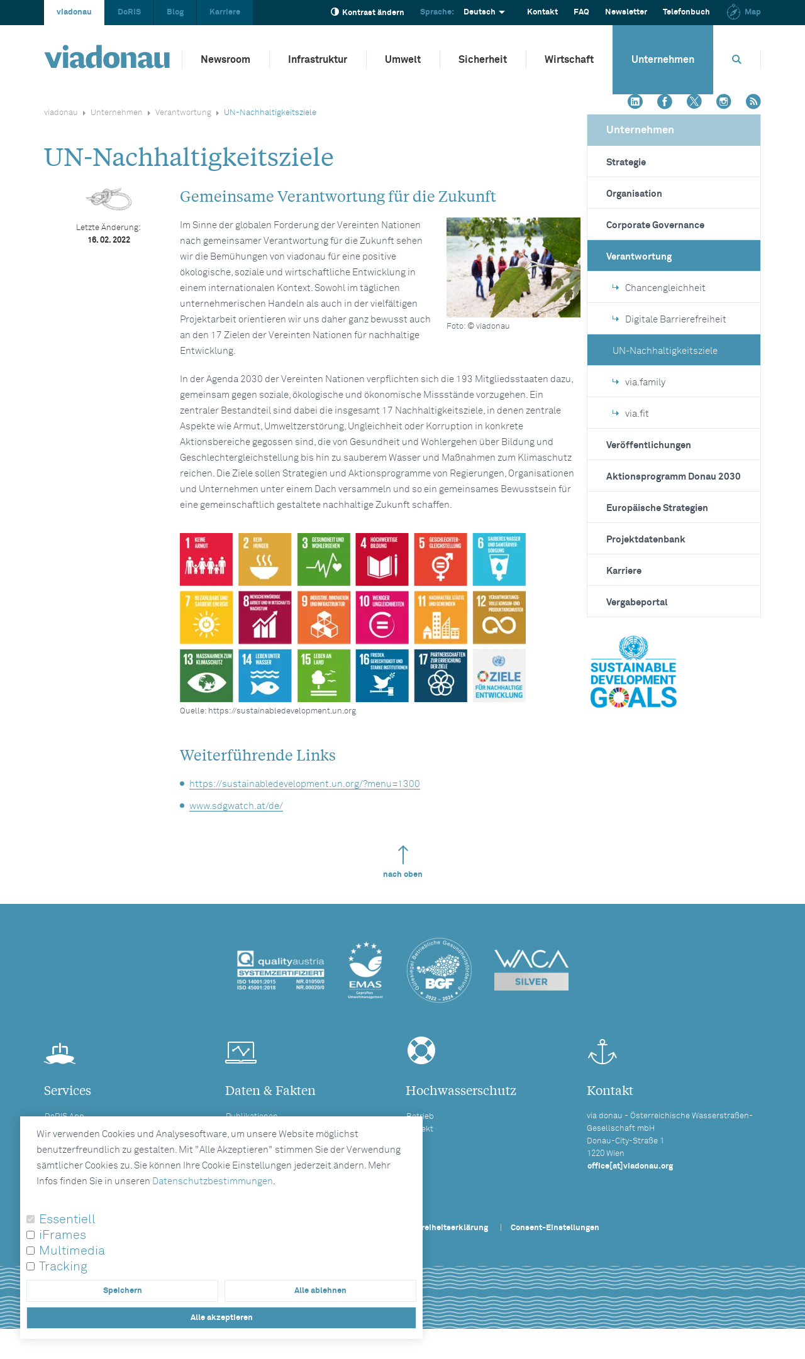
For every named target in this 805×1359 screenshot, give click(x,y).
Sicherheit (482, 60)
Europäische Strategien (657, 508)
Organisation (634, 194)
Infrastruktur (317, 60)
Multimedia (72, 1251)
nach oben (403, 862)
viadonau (74, 12)
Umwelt (403, 60)
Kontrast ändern (367, 12)
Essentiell (67, 1219)
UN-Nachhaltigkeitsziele (665, 351)
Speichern (122, 1291)
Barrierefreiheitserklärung (437, 1228)
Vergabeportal (637, 602)
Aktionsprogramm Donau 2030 (673, 476)
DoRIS (129, 12)
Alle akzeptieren (222, 1318)
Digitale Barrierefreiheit (669, 319)
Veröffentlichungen (648, 445)
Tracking (63, 1266)
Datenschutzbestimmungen (212, 1181)
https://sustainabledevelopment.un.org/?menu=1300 (304, 784)
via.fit (631, 414)
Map (743, 12)
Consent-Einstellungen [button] (555, 1228)
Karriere (224, 12)
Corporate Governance (655, 225)
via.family (639, 382)
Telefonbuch (686, 12)
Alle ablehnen (320, 1291)
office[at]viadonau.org (630, 1166)
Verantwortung (183, 113)
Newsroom (225, 60)
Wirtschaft (569, 60)
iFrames (62, 1235)
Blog (175, 12)
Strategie (626, 162)
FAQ (581, 12)
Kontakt (542, 12)
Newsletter (626, 12)
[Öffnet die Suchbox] (737, 59)
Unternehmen (662, 60)
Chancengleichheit (659, 288)
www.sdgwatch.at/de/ (236, 806)
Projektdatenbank (646, 539)
